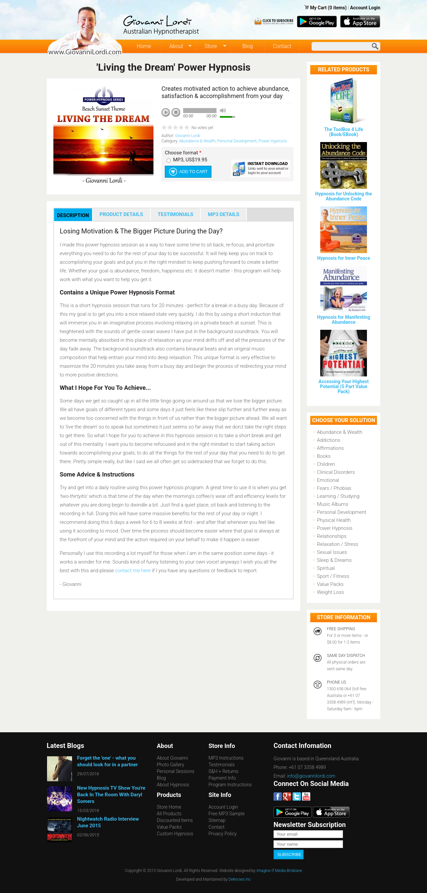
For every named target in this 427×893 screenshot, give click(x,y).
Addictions (328, 440)
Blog (247, 46)
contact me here (133, 571)
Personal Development (237, 141)
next (195, 121)
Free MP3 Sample (226, 813)
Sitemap (217, 820)
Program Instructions (230, 784)
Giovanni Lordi (187, 135)
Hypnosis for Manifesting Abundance (343, 319)
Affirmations (330, 448)
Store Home (169, 807)
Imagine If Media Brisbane (279, 870)
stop (176, 112)
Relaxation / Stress (337, 544)
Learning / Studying (338, 496)
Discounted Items (175, 820)
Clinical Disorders (336, 472)
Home (144, 46)
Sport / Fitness (333, 576)
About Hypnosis (173, 784)
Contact (282, 46)
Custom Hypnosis (175, 833)
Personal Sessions (175, 771)
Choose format (183, 152)
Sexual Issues (332, 552)
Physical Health (334, 520)
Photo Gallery (170, 764)
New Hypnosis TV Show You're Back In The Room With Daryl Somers (111, 794)
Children (326, 464)
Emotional (328, 480)
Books (324, 456)
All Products (169, 813)
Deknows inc (240, 878)
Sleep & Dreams (334, 560)
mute (223, 110)
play (168, 114)
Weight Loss (330, 592)
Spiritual (326, 568)
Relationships (332, 536)
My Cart (319, 7)
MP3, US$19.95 (190, 160)
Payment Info (222, 778)
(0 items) (337, 7)
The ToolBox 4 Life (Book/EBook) (343, 132)
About (176, 46)
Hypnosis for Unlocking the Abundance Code (343, 196)
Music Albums (332, 504)
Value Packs (330, 584)
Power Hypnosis (273, 141)
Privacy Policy (222, 833)
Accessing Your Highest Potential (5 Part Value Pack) (344, 386)
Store (211, 46)
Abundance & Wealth (197, 141)
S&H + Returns (223, 771)
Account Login (365, 7)
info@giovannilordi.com (311, 776)
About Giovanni (172, 758)
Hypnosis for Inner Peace (343, 258)
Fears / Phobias (334, 488)
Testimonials (221, 764)
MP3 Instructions (226, 758)
